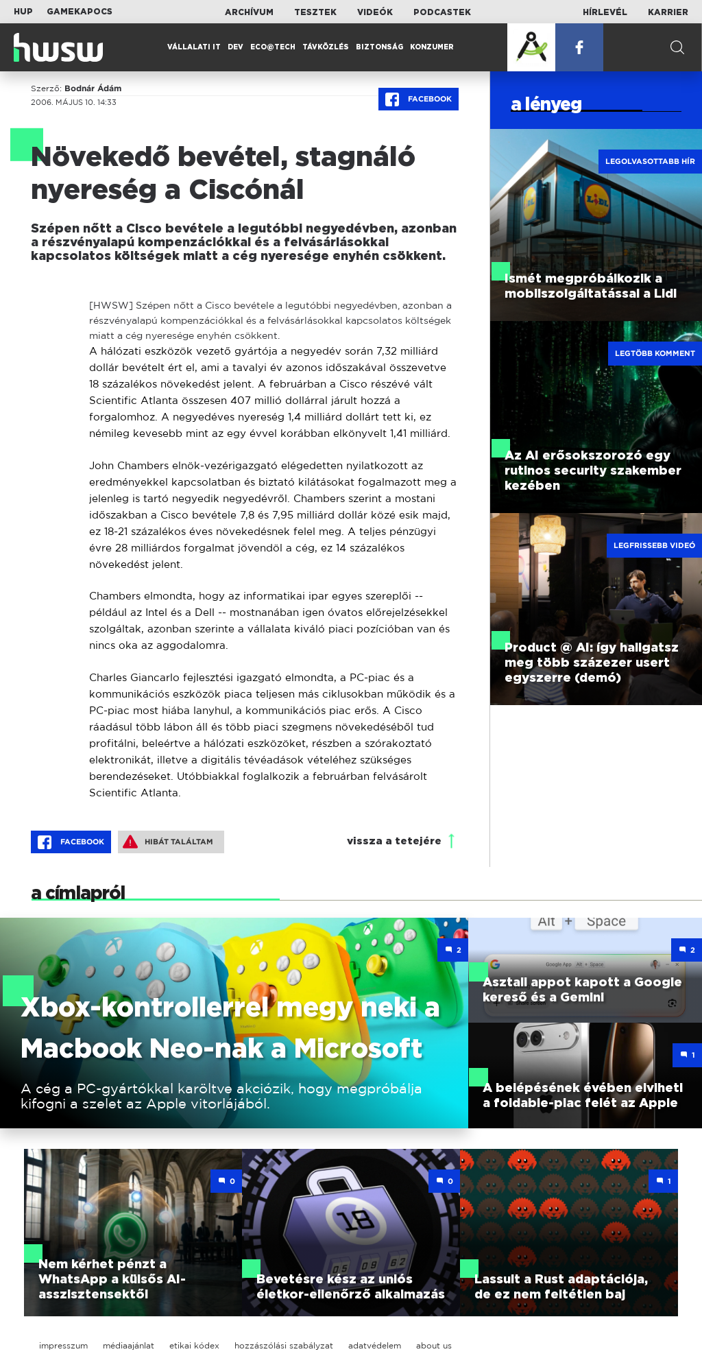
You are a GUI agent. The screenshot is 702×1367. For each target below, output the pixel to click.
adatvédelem (374, 1345)
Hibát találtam (168, 841)
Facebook (418, 99)
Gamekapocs (79, 12)
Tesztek (315, 12)
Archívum (249, 12)
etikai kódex (194, 1345)
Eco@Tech (272, 47)
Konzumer (432, 47)
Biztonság (379, 47)
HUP (23, 12)
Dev (235, 47)
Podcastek (442, 12)
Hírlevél (605, 12)
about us (434, 1345)
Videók (375, 12)
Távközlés (325, 47)
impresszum (63, 1345)
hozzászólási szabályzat (283, 1345)
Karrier (668, 12)
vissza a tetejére (394, 841)
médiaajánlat (128, 1345)
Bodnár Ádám (92, 88)
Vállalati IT (194, 47)
